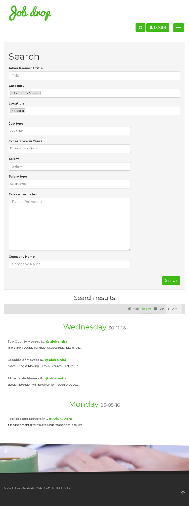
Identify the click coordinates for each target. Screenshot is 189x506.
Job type (16, 123)
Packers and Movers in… (27, 419)
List (146, 309)
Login (157, 27)
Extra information (24, 194)
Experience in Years (25, 141)
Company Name (22, 256)
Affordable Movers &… (26, 378)
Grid (159, 309)
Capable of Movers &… (26, 360)
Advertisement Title (26, 68)
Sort (174, 309)
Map (133, 309)
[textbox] (43, 93)
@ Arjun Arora (60, 419)
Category (16, 86)
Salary (14, 159)
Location (16, 103)
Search (171, 280)
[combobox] (94, 93)
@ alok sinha (56, 341)
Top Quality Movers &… (26, 341)
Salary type (18, 176)
